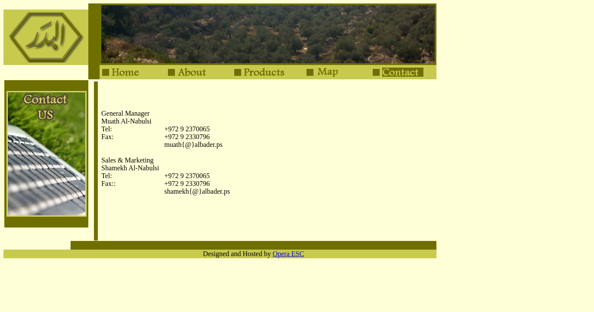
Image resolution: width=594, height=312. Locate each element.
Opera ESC (288, 253)
